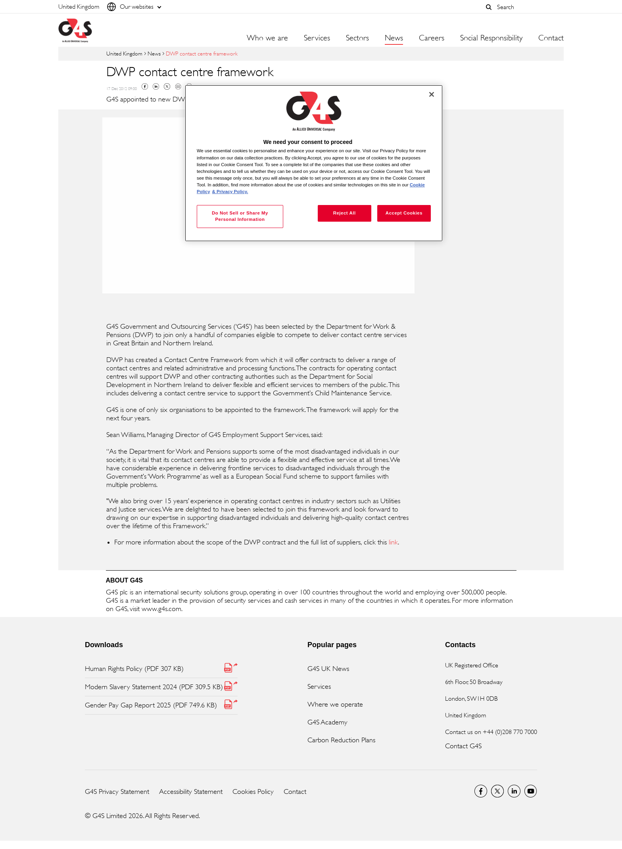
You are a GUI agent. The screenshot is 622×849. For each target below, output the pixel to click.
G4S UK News (328, 669)
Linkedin (156, 86)
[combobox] (528, 7)
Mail (178, 86)
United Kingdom (124, 53)
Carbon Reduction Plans (341, 740)
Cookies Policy (253, 791)
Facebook (145, 86)
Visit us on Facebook (480, 791)
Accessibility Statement (191, 791)
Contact (551, 38)
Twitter (167, 86)
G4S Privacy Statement (117, 791)
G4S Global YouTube (530, 791)
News (394, 38)
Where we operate (335, 704)
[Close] (431, 94)
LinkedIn (514, 791)
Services (319, 686)
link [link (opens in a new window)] (393, 542)
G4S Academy (327, 722)
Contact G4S (463, 746)
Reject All (344, 213)
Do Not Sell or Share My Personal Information (240, 216)
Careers (431, 38)
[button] (488, 7)
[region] (314, 163)
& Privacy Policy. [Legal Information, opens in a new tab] (230, 191)
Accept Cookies (404, 213)
